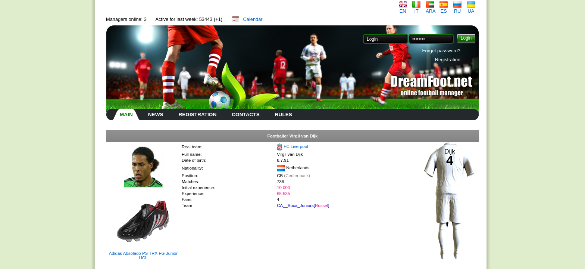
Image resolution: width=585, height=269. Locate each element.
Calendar (253, 19)
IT (416, 9)
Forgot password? (441, 50)
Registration (447, 59)
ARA (430, 9)
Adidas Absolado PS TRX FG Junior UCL (143, 255)
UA (471, 9)
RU (457, 9)
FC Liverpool (296, 146)
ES (443, 9)
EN (403, 9)
